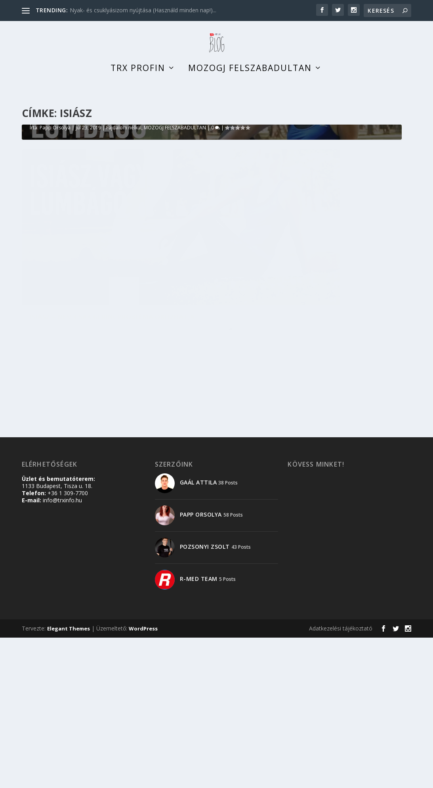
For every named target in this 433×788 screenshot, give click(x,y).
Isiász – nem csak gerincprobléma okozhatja (131, 333)
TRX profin (138, 77)
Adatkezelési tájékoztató (340, 778)
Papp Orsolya (55, 344)
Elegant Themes (68, 778)
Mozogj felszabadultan (250, 77)
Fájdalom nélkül (123, 344)
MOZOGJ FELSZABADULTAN (175, 344)
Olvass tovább (56, 546)
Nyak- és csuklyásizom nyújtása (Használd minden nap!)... (143, 10)
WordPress (143, 778)
